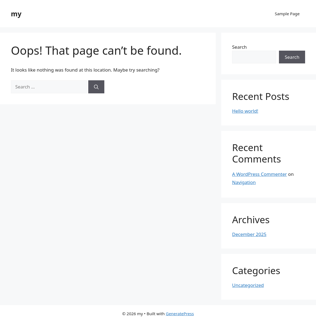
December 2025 (249, 234)
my (16, 13)
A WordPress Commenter (259, 174)
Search (239, 47)
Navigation (244, 182)
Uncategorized (248, 285)
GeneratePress (180, 313)
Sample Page (287, 13)
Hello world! (245, 111)
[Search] (96, 86)
